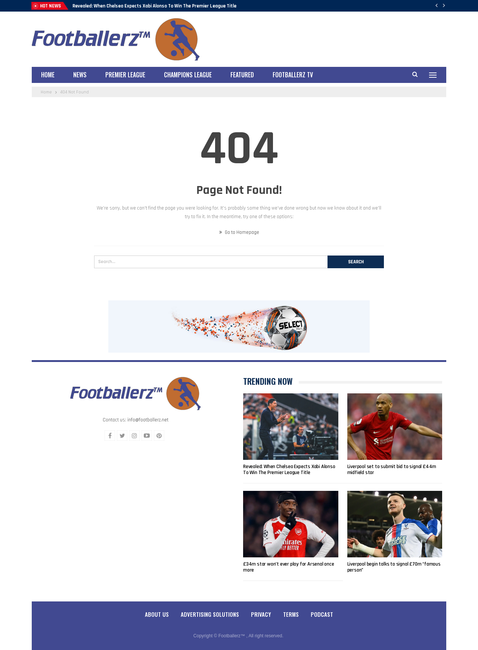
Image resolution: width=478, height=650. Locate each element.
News (80, 74)
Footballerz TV (293, 74)
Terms (291, 614)
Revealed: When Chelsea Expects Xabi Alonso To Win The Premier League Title (154, 6)
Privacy (261, 614)
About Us (157, 614)
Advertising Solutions (210, 614)
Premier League (125, 74)
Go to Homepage (239, 232)
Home (48, 74)
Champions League (188, 74)
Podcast (322, 614)
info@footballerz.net (147, 420)
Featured (242, 74)
